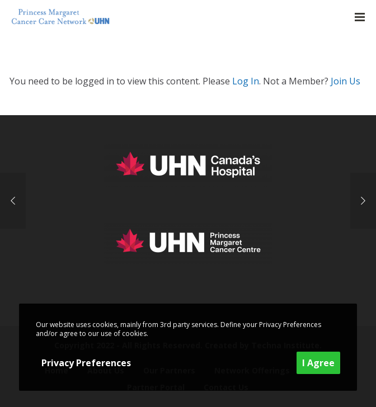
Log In (245, 81)
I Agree (318, 363)
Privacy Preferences (86, 363)
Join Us (345, 81)
